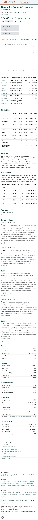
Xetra (3, 80)
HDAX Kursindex (6, 454)
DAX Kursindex (6, 444)
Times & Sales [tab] (24, 39)
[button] (2, 517)
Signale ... (7, 30)
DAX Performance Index (8, 447)
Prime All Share (6, 458)
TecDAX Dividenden (27, 492)
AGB (34, 500)
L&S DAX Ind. (9, 481)
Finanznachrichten (6, 492)
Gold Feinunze (12, 485)
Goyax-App (28, 494)
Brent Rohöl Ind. (24, 481)
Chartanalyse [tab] (14, 39)
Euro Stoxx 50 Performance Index (11, 451)
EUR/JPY (3, 483)
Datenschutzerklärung (13, 500)
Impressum (4, 500)
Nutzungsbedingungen (26, 500)
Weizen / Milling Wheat (25, 487)
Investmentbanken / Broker (28, 416)
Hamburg (4, 96)
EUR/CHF (31, 481)
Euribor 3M (23, 483)
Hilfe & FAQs (4, 503)
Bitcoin (3, 481)
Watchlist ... (8, 26)
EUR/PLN (9, 483)
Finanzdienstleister (14, 416)
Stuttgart (4, 85)
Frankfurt (4, 93)
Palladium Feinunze (6, 487)
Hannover (4, 98)
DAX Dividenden (16, 492)
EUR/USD (16, 481)
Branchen (21, 494)
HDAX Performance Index (9, 456)
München (4, 103)
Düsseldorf (4, 101)
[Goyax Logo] (9, 2)
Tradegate (4, 83)
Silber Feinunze (21, 485)
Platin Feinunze (30, 485)
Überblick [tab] (5, 39)
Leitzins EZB (16, 483)
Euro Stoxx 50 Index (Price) (9, 449)
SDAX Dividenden (12, 494)
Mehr (3, 341)
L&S (2, 88)
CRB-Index (15, 487)
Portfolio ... (7, 33)
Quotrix (3, 90)
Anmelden (24, 2)
